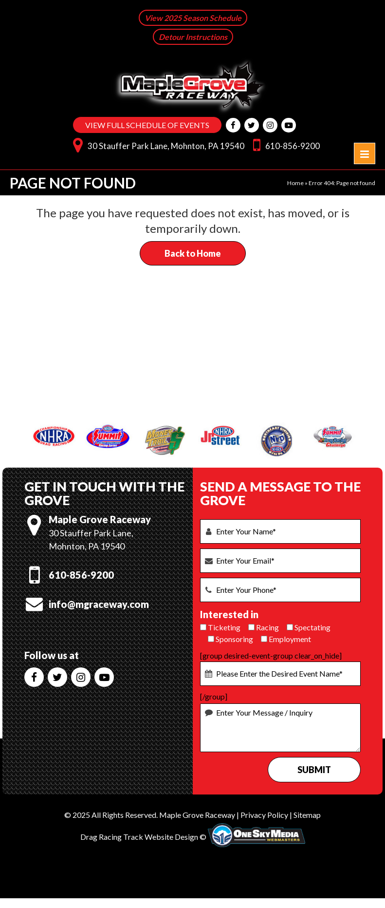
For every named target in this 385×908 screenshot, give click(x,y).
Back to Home (193, 252)
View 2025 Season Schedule (193, 17)
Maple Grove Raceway (197, 814)
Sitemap (307, 814)
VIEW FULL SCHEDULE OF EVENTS (147, 125)
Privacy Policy (264, 814)
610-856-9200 (284, 144)
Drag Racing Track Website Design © (143, 835)
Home (295, 182)
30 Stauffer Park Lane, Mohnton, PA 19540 (156, 144)
